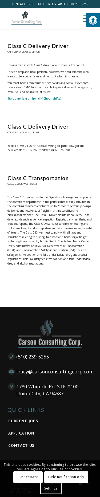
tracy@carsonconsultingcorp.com (55, 371)
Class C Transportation (38, 178)
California (14, 51)
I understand (28, 477)
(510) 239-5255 (32, 356)
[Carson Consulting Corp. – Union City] (41, 18)
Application (21, 433)
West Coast (30, 184)
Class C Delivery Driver (38, 46)
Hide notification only (66, 477)
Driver (35, 51)
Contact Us (21, 445)
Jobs (19, 184)
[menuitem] (85, 18)
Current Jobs (23, 420)
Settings (50, 488)
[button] (93, 20)
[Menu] (85, 18)
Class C (26, 51)
